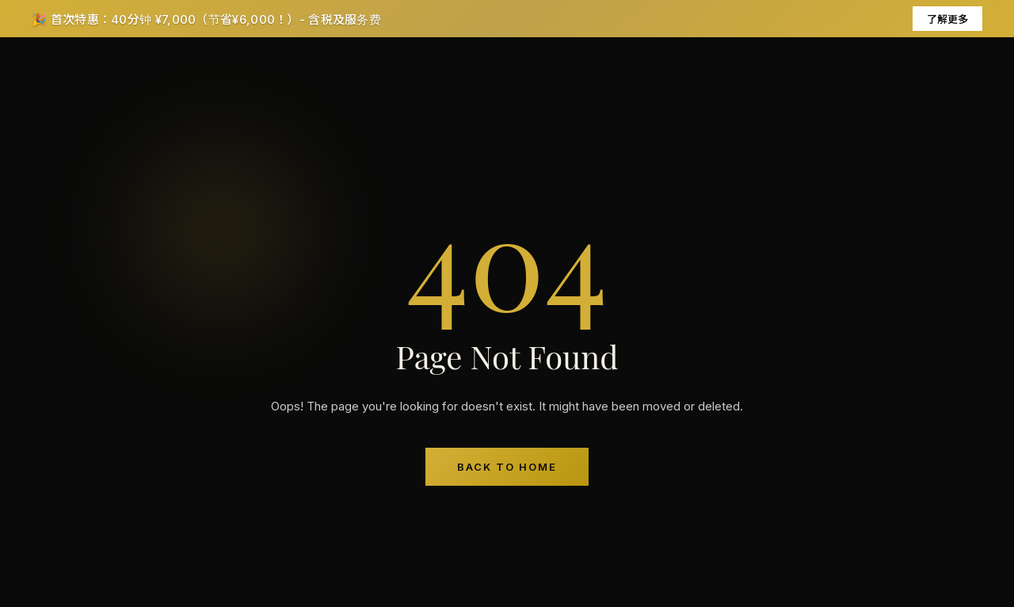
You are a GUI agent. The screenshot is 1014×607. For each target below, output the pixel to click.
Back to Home (507, 466)
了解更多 (947, 19)
